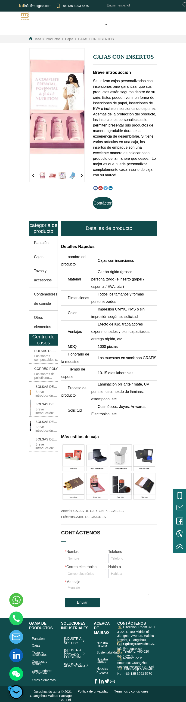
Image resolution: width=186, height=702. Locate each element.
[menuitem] (105, 24)
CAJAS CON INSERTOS (96, 39)
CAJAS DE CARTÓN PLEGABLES (98, 511)
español (124, 5)
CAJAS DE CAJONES (90, 517)
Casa (37, 39)
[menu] (105, 24)
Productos (53, 39)
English (112, 5)
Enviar (82, 602)
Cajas (69, 39)
